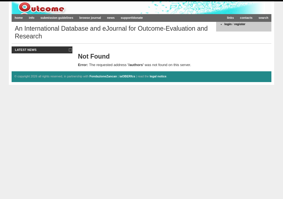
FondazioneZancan (103, 76)
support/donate (132, 17)
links (230, 17)
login (228, 24)
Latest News (25, 49)
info (31, 17)
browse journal (90, 17)
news (111, 17)
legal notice (158, 76)
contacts (246, 17)
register (239, 24)
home (19, 17)
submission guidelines (57, 17)
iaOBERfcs (127, 76)
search (263, 17)
